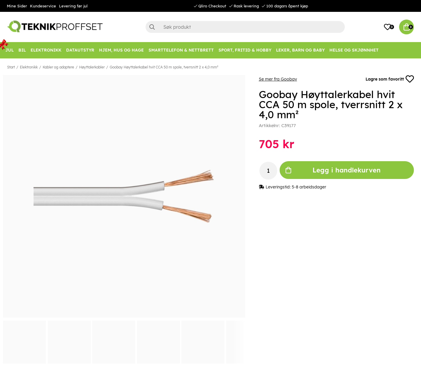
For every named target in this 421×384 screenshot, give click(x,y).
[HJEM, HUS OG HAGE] (121, 50)
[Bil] (22, 50)
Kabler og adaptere (58, 67)
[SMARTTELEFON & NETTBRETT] (181, 50)
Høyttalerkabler (92, 67)
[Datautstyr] (80, 50)
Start (11, 67)
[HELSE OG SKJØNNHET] (354, 50)
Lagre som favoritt (390, 79)
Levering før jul (73, 6)
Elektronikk (29, 67)
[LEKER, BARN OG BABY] (300, 50)
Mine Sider (17, 6)
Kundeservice (43, 6)
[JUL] (9, 50)
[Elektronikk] (46, 50)
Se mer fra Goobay (278, 79)
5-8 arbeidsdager (309, 187)
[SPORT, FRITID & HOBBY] (245, 50)
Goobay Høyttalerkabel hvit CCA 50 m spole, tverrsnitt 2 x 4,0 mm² (164, 67)
